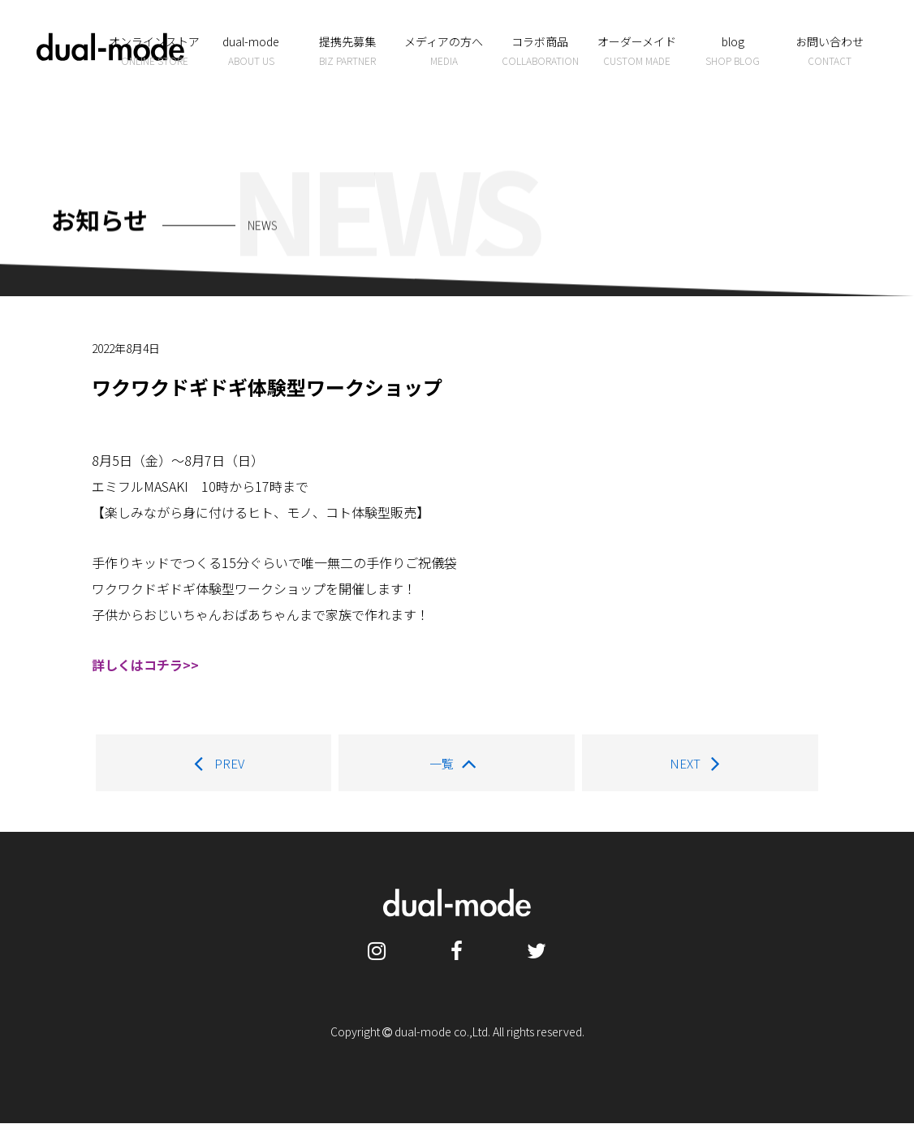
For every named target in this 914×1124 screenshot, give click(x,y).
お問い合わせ (829, 51)
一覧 (457, 763)
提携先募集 (347, 51)
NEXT (701, 763)
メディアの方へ (443, 51)
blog (732, 51)
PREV (213, 763)
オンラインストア (154, 51)
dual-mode (251, 51)
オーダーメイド (636, 51)
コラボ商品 (540, 51)
